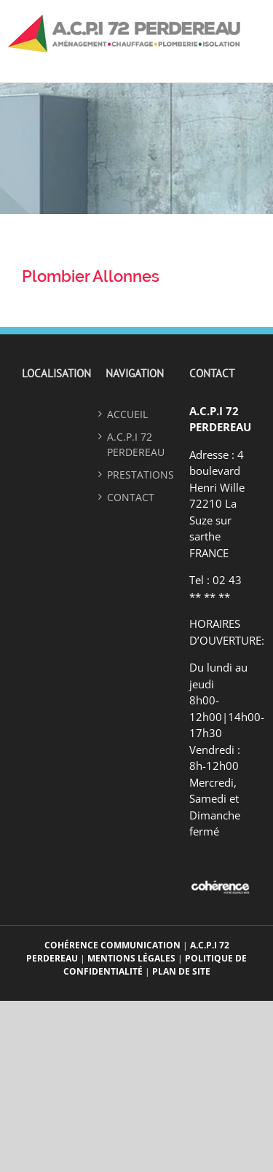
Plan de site (181, 971)
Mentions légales (131, 958)
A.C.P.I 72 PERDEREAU (136, 444)
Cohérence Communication (113, 945)
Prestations (136, 474)
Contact (130, 497)
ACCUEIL (127, 414)
